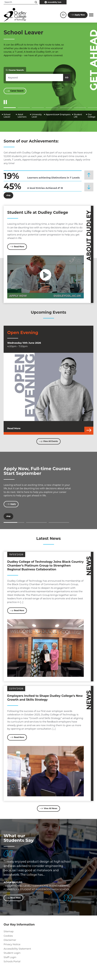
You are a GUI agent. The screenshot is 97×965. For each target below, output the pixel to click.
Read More (17, 246)
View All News (48, 808)
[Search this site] (36, 2)
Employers (65, 114)
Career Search (15, 91)
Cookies (8, 935)
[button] (91, 15)
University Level (37, 115)
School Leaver (7, 115)
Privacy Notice (12, 944)
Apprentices (52, 114)
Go (66, 77)
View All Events (48, 441)
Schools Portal (12, 961)
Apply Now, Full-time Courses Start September (37, 471)
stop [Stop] (7, 195)
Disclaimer (10, 939)
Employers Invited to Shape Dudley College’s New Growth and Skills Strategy (45, 697)
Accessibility (53, 2)
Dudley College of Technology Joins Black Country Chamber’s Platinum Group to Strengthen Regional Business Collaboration (45, 565)
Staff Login (10, 957)
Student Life (78, 115)
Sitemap (9, 931)
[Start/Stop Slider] (5, 102)
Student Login (12, 952)
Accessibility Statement (17, 948)
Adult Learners (22, 115)
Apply (78, 14)
